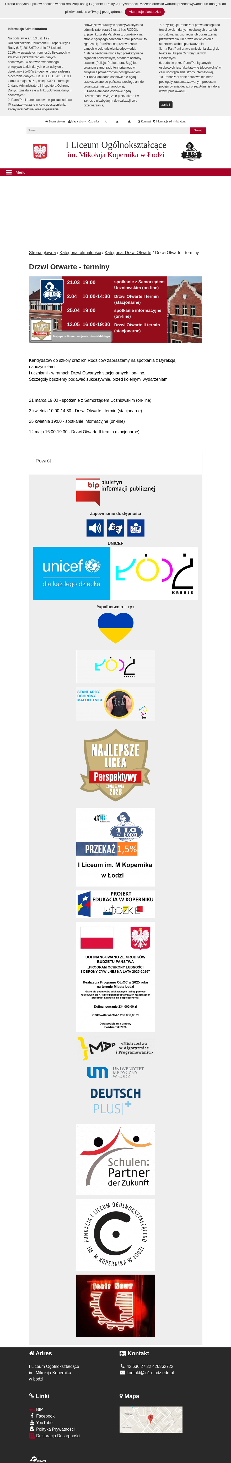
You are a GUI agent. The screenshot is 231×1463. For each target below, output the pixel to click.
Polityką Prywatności (122, 4)
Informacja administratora (169, 121)
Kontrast (144, 121)
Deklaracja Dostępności (54, 1436)
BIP (36, 1409)
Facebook (42, 1415)
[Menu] (115, 172)
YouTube (41, 1422)
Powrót (43, 460)
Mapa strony (77, 121)
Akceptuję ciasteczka (144, 12)
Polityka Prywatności (52, 1428)
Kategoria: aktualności (80, 252)
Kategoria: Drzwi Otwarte (128, 252)
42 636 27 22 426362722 (146, 1366)
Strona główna (55, 121)
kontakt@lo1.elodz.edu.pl (147, 1373)
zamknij (166, 104)
